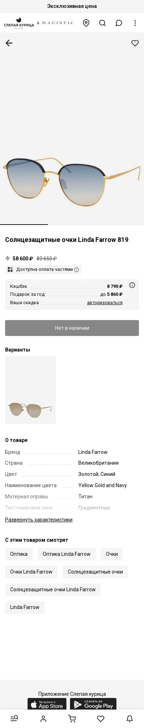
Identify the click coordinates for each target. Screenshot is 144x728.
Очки (112, 554)
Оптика (19, 554)
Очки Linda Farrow (31, 572)
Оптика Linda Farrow (67, 554)
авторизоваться (105, 302)
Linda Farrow (25, 607)
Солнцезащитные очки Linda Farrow (53, 589)
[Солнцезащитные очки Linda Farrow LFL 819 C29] (30, 390)
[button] (119, 23)
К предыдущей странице (9, 43)
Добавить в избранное (135, 43)
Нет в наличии (72, 328)
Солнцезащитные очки (95, 572)
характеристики (39, 520)
